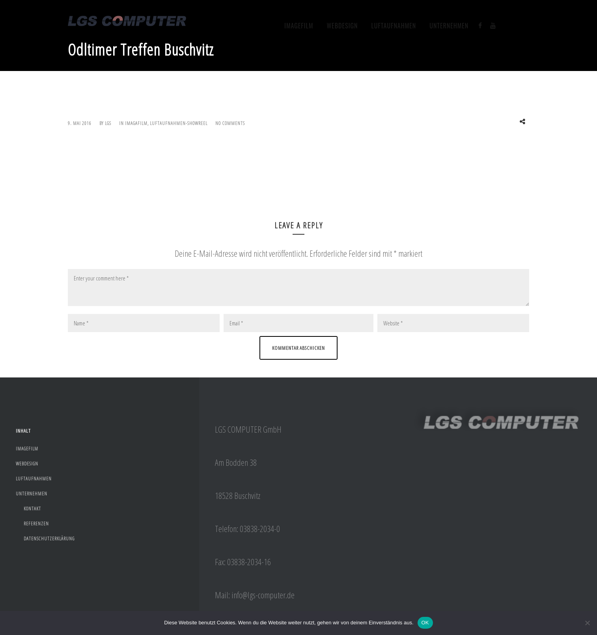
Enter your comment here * (298, 287)
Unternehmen (448, 25)
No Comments (230, 123)
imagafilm (136, 123)
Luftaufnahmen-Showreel (178, 123)
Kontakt (32, 508)
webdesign (342, 25)
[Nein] (587, 623)
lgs (108, 123)
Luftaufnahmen (393, 25)
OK (425, 623)
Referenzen (36, 523)
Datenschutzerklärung (49, 538)
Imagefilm (298, 25)
